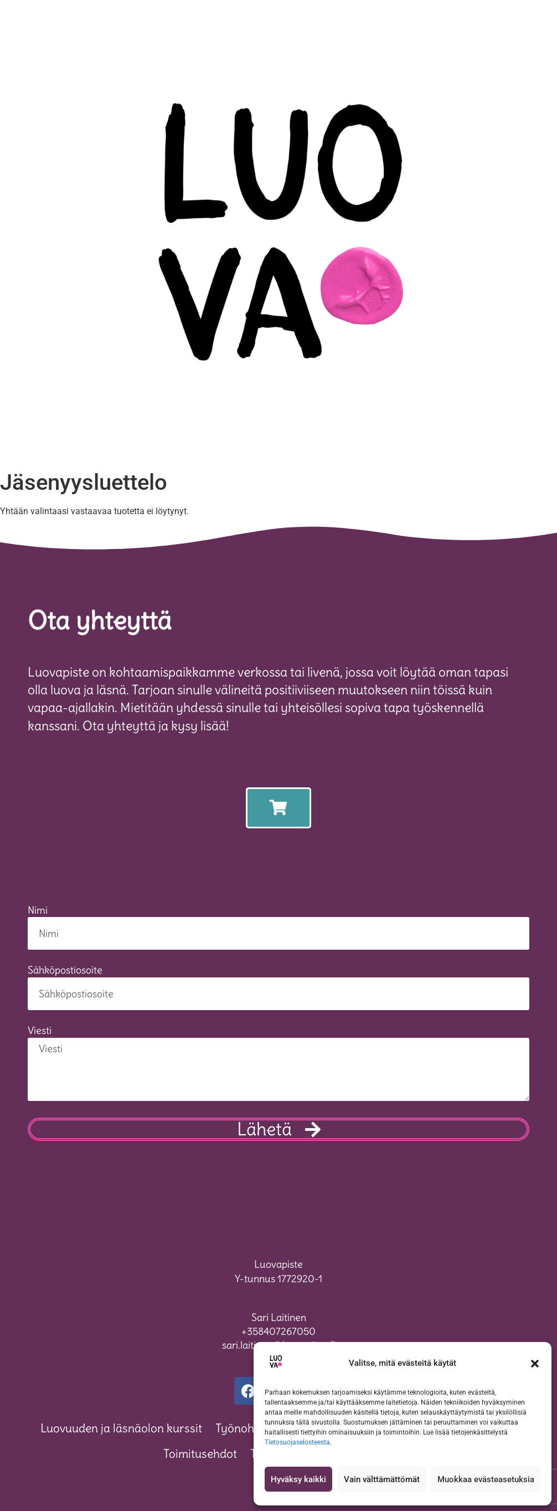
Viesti (39, 1031)
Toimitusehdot (200, 1453)
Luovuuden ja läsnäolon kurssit (121, 1428)
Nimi (38, 911)
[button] (534, 1363)
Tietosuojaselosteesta (297, 1442)
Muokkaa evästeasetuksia (485, 1479)
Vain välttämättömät (382, 1479)
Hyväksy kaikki (298, 1479)
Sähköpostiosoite (65, 971)
